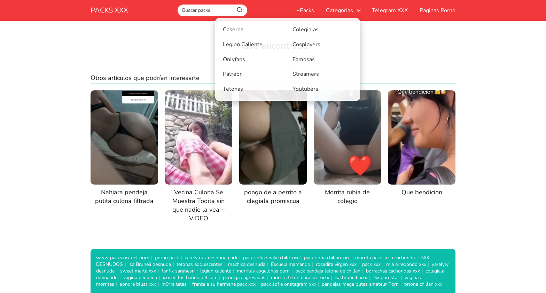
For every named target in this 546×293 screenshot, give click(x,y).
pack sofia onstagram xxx (288, 284)
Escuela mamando (290, 264)
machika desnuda (246, 264)
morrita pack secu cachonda (385, 257)
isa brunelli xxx (351, 277)
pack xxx (371, 264)
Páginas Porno (437, 10)
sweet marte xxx (138, 271)
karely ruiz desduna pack (211, 257)
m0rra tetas (174, 284)
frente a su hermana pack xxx (224, 284)
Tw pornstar (386, 277)
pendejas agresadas (244, 277)
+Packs (305, 10)
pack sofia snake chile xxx (270, 257)
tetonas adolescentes (200, 264)
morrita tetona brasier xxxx (300, 277)
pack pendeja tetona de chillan (327, 271)
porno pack (167, 257)
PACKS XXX (109, 10)
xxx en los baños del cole (190, 277)
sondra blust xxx (138, 284)
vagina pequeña (140, 277)
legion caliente (215, 271)
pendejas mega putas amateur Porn (360, 284)
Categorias (339, 10)
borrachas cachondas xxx (393, 271)
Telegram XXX (390, 10)
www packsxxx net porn (122, 257)
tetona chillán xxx (423, 284)
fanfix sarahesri (178, 271)
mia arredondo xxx (406, 264)
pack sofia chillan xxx (327, 257)
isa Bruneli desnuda (149, 264)
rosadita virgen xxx (336, 264)
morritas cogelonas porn (263, 271)
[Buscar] (239, 10)
